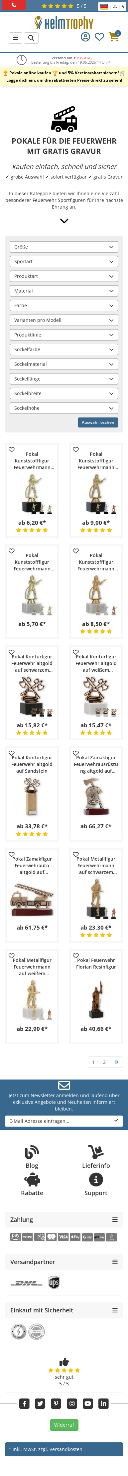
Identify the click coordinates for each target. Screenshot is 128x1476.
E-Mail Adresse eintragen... (64, 1121)
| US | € (112, 7)
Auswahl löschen (98, 422)
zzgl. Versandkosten (60, 1449)
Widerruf (64, 1425)
